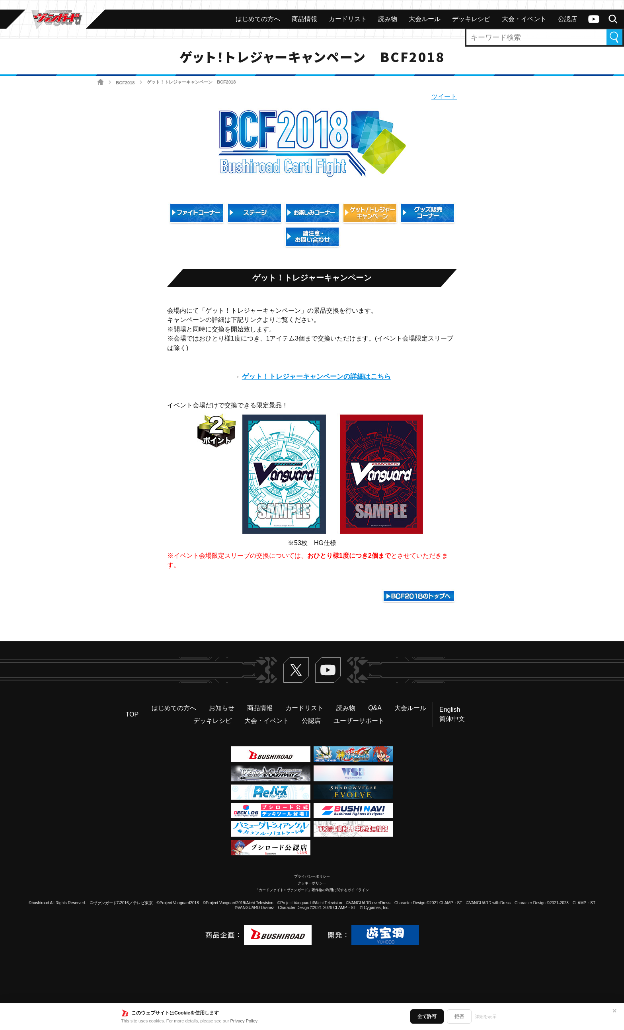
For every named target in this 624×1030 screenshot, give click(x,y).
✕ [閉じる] (614, 1011)
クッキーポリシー (312, 883)
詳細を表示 (486, 1016)
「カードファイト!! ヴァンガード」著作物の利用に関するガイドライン (312, 890)
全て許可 (427, 1016)
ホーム (100, 82)
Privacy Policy (243, 1020)
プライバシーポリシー (312, 876)
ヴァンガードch (594, 19)
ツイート (444, 96)
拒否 (459, 1016)
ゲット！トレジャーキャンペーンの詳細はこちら (316, 376)
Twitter (296, 670)
